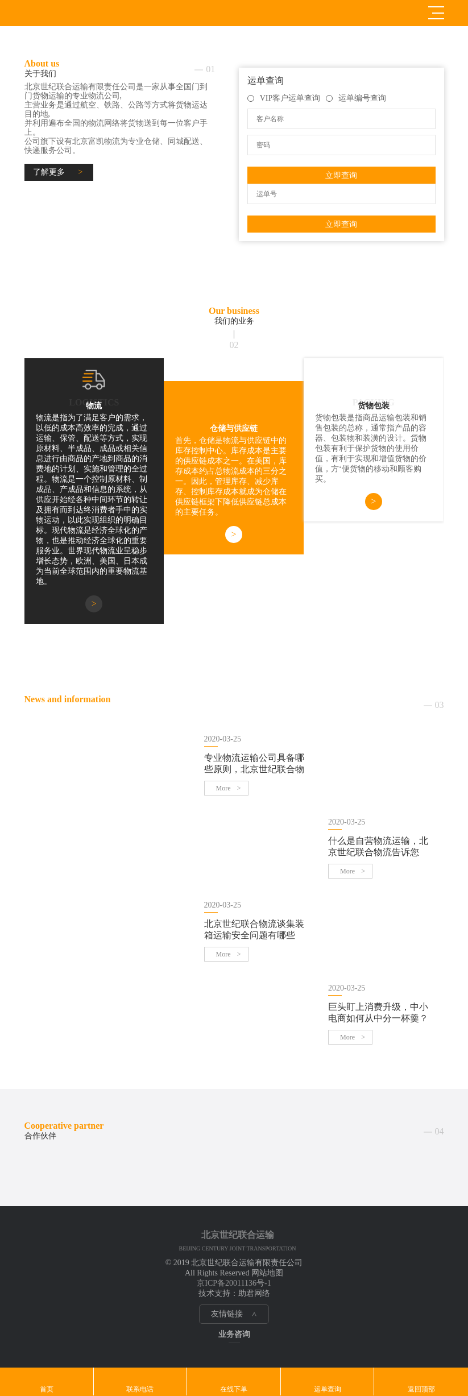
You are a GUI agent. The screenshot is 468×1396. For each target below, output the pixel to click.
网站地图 (267, 1273)
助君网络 (254, 1293)
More (223, 788)
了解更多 (49, 172)
